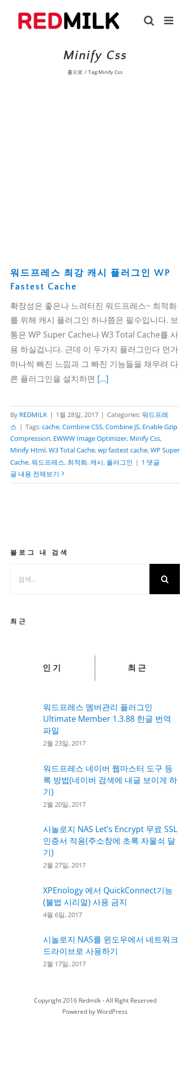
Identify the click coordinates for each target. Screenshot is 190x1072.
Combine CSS (82, 426)
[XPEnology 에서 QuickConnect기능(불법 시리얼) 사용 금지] (23, 899)
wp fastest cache (122, 450)
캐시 (96, 462)
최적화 (77, 462)
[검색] (164, 579)
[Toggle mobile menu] (169, 20)
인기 (53, 668)
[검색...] (79, 579)
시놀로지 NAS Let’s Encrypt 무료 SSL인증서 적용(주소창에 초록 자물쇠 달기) (110, 840)
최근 (138, 668)
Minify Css (145, 438)
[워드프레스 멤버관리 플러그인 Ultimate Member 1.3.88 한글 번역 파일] (23, 722)
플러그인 (119, 462)
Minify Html (28, 450)
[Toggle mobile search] (149, 20)
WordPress (112, 1011)
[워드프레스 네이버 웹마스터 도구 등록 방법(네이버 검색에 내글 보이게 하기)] (23, 784)
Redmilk (90, 1000)
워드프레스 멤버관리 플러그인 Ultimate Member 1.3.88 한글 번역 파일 (107, 719)
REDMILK (33, 414)
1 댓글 (150, 462)
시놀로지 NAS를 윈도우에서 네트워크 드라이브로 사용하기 (110, 945)
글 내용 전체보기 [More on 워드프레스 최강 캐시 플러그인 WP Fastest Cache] (34, 473)
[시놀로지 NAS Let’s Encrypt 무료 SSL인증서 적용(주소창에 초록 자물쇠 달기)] (23, 847)
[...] (102, 378)
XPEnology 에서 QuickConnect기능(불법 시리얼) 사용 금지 (108, 896)
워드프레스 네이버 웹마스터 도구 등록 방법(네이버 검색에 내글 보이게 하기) (110, 780)
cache (50, 426)
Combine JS (122, 426)
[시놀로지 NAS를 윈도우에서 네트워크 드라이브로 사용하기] (23, 948)
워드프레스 (47, 462)
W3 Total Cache (72, 450)
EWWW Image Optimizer (90, 438)
